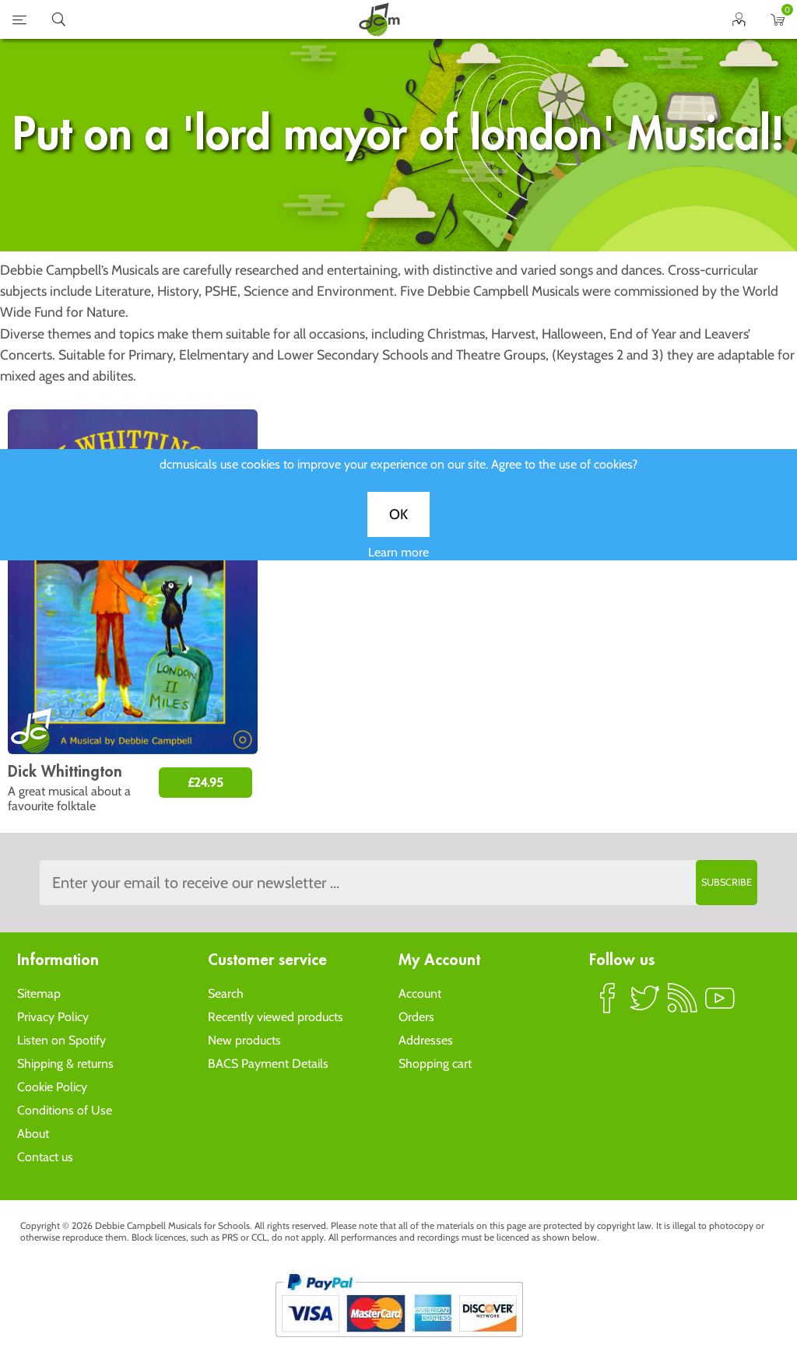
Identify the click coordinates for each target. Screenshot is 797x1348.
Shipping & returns (65, 1063)
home (379, 19)
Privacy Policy (53, 1016)
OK (398, 530)
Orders (416, 1016)
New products (244, 1040)
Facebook (608, 1005)
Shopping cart (435, 1063)
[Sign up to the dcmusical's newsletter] (398, 882)
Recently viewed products (275, 1016)
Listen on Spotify (61, 1040)
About (33, 1133)
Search (226, 993)
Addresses (425, 1040)
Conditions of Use (64, 1110)
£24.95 (205, 782)
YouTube (720, 1005)
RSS (682, 1005)
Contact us (45, 1157)
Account (419, 993)
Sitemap (39, 993)
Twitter (645, 1005)
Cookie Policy (52, 1086)
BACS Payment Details (268, 1063)
